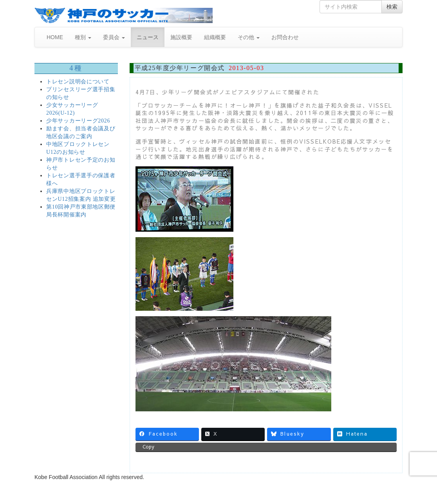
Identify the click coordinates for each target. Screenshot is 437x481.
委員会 (114, 37)
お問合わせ (285, 37)
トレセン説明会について (78, 82)
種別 (83, 37)
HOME (55, 37)
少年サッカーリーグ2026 (78, 121)
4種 (76, 68)
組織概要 (215, 37)
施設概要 (181, 37)
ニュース (148, 37)
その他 (249, 37)
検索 (391, 7)
